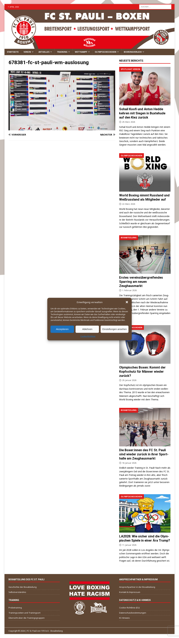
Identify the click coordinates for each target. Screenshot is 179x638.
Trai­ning (62, 52)
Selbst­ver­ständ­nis (17, 592)
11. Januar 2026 (129, 544)
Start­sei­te (13, 52)
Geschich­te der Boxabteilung (23, 587)
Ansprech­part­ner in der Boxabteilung (137, 587)
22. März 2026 (128, 203)
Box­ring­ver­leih (133, 52)
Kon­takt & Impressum (129, 592)
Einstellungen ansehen (114, 329)
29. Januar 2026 (129, 380)
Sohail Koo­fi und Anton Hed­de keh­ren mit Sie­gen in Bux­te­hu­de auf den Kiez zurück (142, 113)
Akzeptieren (62, 329)
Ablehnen (87, 329)
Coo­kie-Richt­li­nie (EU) (129, 607)
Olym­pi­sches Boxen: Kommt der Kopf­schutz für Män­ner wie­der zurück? (142, 371)
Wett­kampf (81, 52)
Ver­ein (27, 52)
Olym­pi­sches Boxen (105, 52)
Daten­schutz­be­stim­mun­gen (132, 612)
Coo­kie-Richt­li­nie (87, 336)
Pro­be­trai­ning (15, 607)
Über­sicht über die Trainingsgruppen (27, 617)
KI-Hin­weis (124, 617)
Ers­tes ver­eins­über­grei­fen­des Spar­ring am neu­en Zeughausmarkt (141, 282)
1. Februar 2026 (129, 290)
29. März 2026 (128, 121)
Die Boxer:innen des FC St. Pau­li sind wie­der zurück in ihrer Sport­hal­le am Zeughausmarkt (143, 454)
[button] (126, 302)
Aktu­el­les (43, 52)
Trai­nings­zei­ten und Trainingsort (24, 612)
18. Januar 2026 (129, 462)
